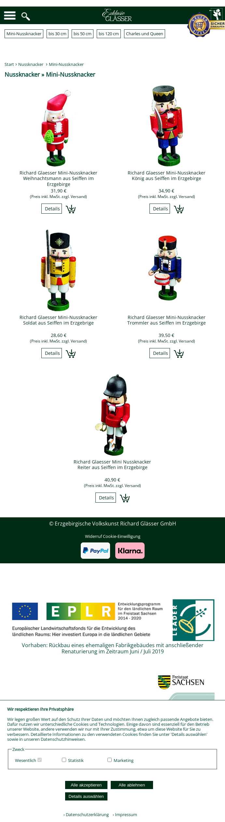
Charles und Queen (144, 34)
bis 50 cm (82, 34)
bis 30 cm (57, 34)
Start (9, 64)
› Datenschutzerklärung (86, 814)
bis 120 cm (109, 34)
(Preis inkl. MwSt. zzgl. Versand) (58, 196)
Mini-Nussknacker (24, 34)
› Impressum (123, 814)
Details (52, 209)
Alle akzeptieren (86, 785)
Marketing (124, 760)
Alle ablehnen (132, 785)
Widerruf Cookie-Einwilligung (112, 536)
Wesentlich (25, 760)
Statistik (76, 760)
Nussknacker (30, 64)
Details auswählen (86, 796)
